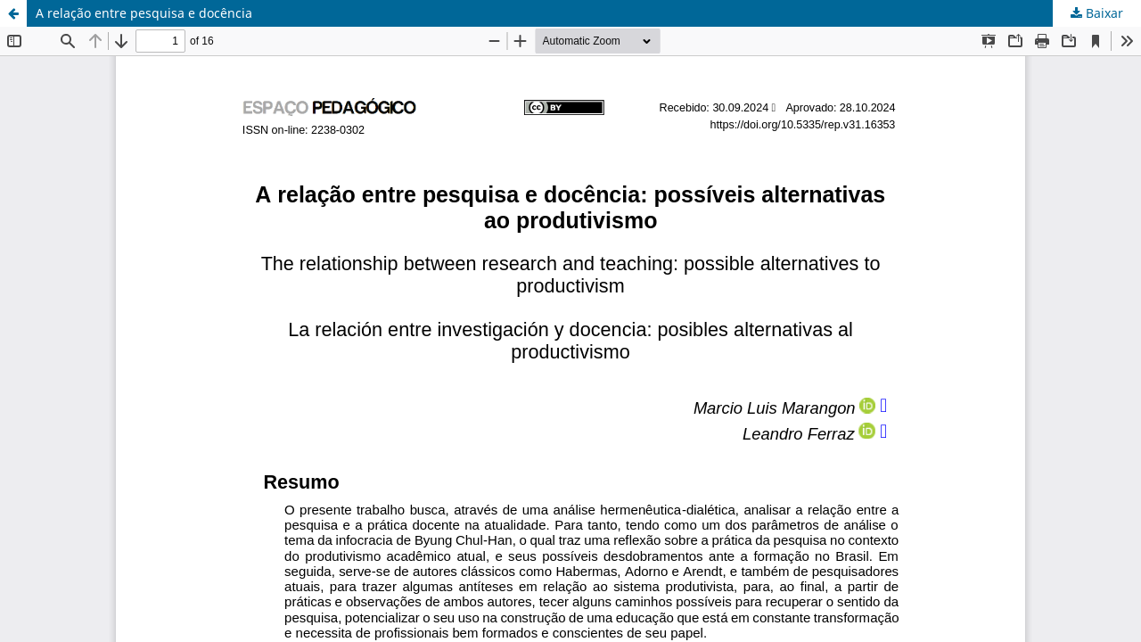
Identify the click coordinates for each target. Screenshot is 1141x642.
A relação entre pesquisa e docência (144, 12)
